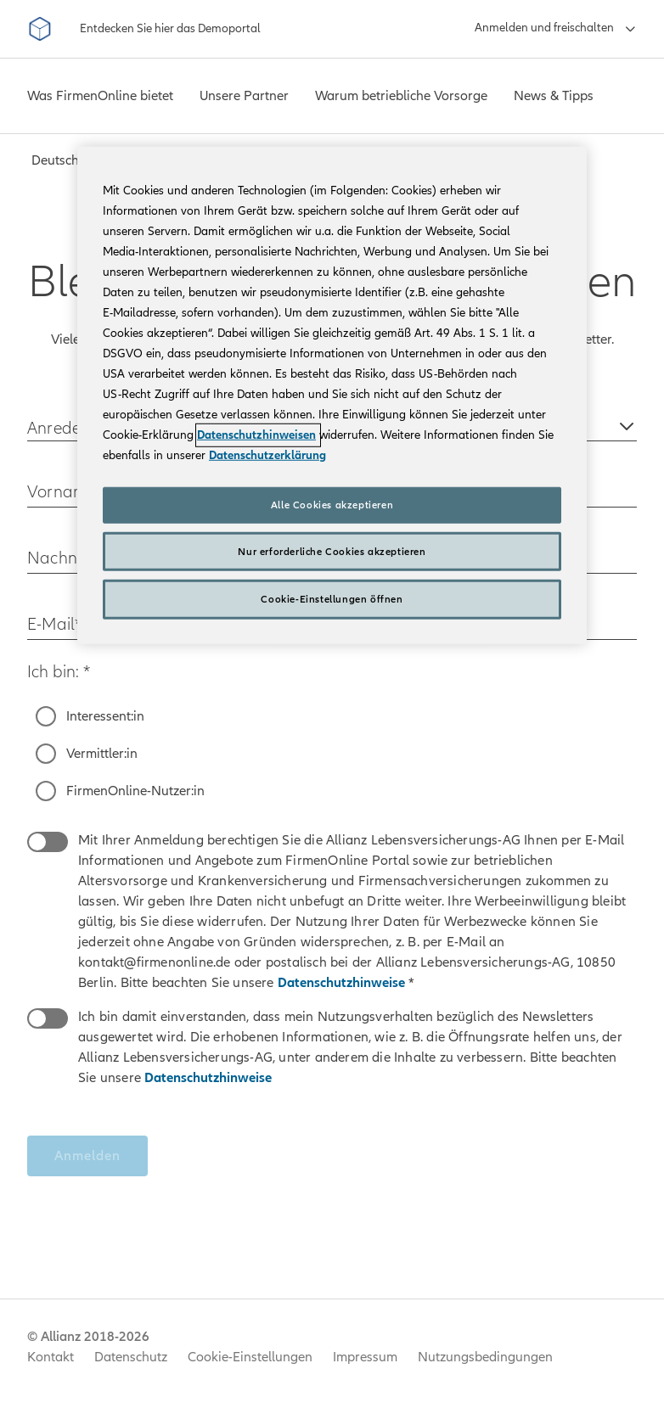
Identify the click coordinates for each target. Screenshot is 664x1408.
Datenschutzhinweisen (256, 435)
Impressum (365, 1357)
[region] (332, 395)
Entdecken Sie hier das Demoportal (170, 28)
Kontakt (50, 1357)
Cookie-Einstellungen (250, 1357)
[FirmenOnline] (40, 29)
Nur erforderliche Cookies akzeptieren (331, 551)
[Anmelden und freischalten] (556, 28)
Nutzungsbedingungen (485, 1357)
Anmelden (87, 1155)
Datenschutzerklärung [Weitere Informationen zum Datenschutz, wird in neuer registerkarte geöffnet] (267, 455)
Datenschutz (130, 1357)
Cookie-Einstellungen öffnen (331, 599)
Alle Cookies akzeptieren (332, 505)
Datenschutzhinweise (343, 982)
